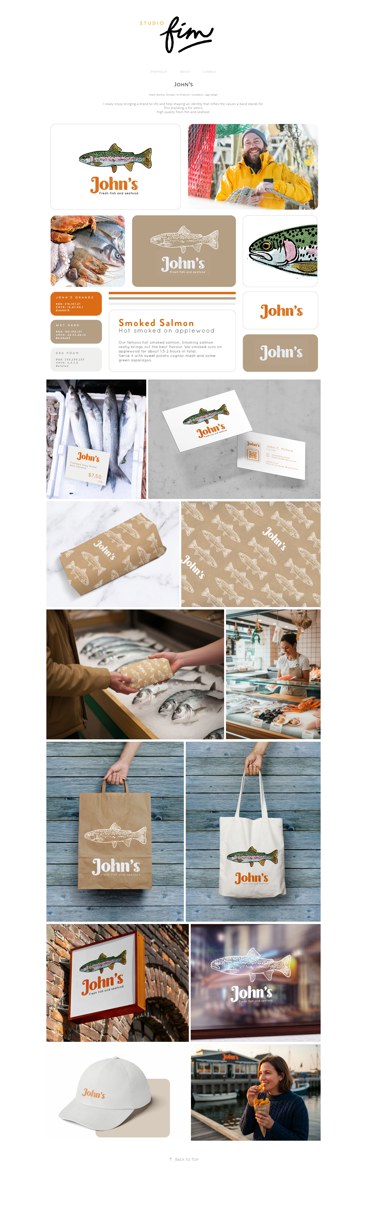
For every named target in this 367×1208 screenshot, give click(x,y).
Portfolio (159, 71)
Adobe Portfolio (190, 1192)
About (185, 71)
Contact (209, 71)
